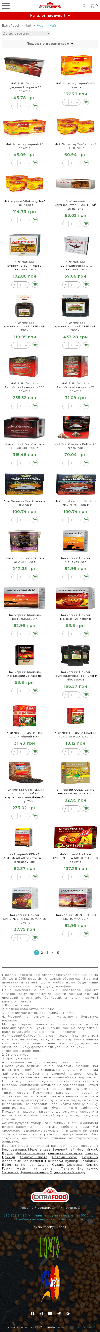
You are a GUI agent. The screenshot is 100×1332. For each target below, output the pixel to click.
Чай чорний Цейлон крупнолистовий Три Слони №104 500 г (76, 675)
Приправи (54, 1161)
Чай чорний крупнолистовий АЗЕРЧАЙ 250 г (24, 326)
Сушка (43, 1165)
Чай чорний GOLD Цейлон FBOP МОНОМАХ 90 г (75, 791)
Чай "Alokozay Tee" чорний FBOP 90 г (75, 146)
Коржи (91, 1165)
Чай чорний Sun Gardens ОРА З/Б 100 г (25, 560)
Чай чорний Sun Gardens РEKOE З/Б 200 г (25, 446)
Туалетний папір (34, 1172)
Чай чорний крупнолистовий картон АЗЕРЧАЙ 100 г (24, 265)
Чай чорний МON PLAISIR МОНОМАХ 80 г (76, 917)
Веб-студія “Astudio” (81, 1326)
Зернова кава (14, 1149)
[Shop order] (26, 33)
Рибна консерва (30, 1153)
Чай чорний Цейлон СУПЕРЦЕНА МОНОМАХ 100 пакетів (75, 858)
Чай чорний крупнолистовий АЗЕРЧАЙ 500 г (75, 326)
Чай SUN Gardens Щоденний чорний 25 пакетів (24, 87)
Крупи (7, 1153)
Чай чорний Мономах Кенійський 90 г (24, 617)
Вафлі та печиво (18, 1165)
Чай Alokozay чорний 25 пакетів (24, 146)
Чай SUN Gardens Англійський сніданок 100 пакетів (24, 387)
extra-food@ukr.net (50, 1227)
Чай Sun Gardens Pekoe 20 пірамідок (75, 446)
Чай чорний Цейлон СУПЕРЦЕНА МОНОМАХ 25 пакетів (24, 918)
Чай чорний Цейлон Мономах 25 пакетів (75, 617)
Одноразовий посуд (67, 1172)
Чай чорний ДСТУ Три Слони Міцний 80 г (24, 734)
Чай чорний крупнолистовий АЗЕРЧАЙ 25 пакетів (75, 204)
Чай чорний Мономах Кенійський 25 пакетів (24, 673)
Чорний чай (87, 1149)
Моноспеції (33, 1161)
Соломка (74, 1165)
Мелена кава (39, 1149)
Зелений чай (64, 1149)
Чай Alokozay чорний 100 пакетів (75, 85)
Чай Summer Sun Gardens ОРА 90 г (24, 503)
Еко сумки (87, 1168)
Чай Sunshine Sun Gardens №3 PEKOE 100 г (76, 503)
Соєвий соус (64, 1157)
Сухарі (57, 1165)
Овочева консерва (65, 1153)
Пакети (67, 1168)
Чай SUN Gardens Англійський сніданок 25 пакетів (75, 387)
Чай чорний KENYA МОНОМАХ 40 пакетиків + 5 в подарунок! (24, 858)
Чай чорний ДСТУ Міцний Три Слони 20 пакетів (75, 734)
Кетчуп (91, 1153)
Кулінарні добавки (81, 1161)
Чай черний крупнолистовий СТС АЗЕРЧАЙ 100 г (75, 265)
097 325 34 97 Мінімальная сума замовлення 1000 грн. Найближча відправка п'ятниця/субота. (50, 1217)
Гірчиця (8, 1157)
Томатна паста (33, 1157)
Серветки (10, 1172)
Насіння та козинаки (37, 1168)
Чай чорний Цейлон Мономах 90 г (75, 560)
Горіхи (7, 1168)
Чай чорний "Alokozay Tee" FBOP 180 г (24, 203)
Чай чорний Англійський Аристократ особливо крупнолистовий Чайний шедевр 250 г (24, 795)
